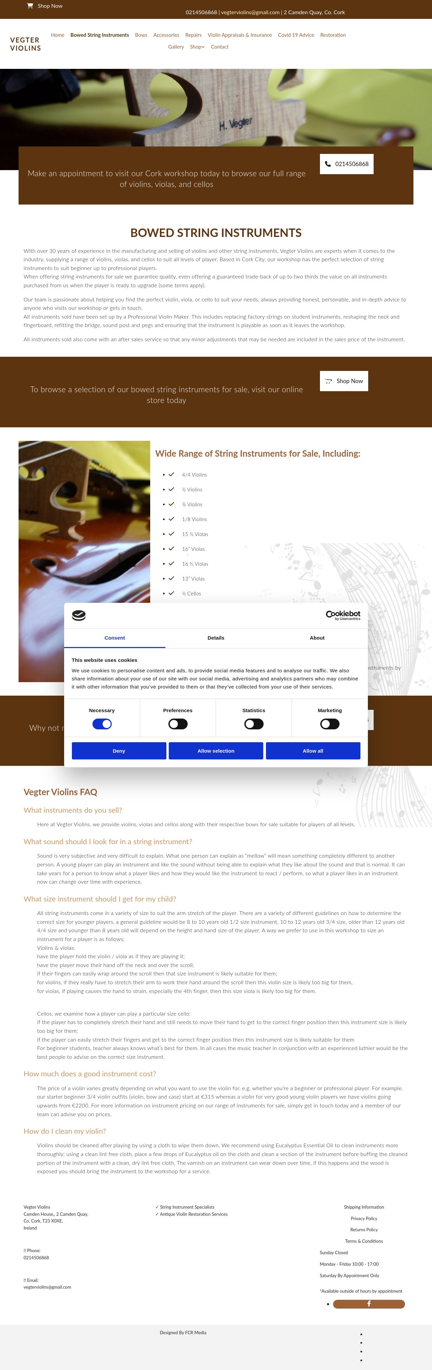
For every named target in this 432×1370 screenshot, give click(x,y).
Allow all (313, 751)
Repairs (193, 35)
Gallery (176, 47)
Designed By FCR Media (183, 1332)
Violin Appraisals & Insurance (240, 35)
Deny (119, 751)
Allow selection (215, 751)
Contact (219, 47)
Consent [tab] (115, 638)
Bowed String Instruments (100, 35)
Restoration (333, 35)
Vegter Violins (26, 44)
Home (57, 35)
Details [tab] (216, 638)
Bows (141, 35)
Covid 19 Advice (296, 35)
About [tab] (317, 638)
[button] (347, 164)
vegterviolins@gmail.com (47, 1287)
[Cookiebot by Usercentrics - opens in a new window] (330, 616)
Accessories (166, 35)
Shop (195, 47)
